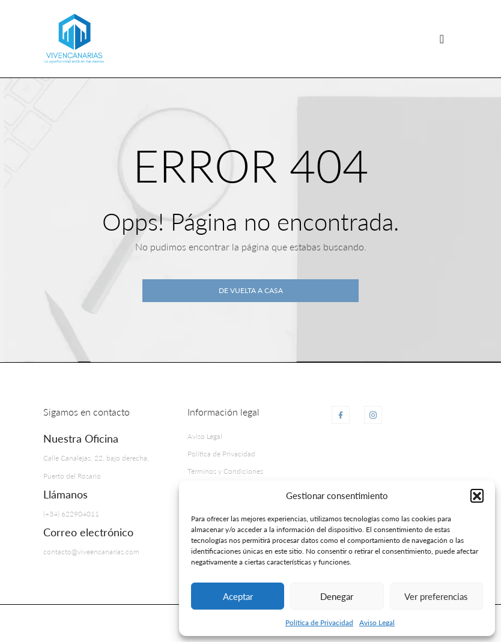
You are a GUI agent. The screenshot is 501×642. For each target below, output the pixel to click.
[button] (477, 495)
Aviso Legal (377, 622)
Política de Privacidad (319, 622)
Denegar (336, 596)
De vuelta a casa (251, 290)
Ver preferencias (436, 596)
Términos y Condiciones (225, 471)
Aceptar (238, 596)
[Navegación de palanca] (442, 38)
